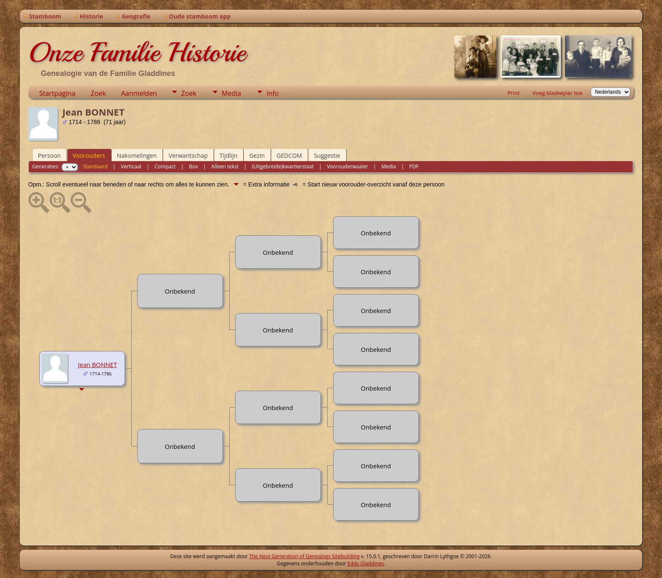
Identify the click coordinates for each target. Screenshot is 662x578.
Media (231, 93)
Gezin (257, 155)
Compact (165, 166)
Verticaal (131, 166)
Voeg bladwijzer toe (557, 93)
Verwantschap (187, 155)
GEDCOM (289, 155)
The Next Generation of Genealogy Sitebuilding (304, 556)
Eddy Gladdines (365, 563)
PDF (414, 166)
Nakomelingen (137, 155)
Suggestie (327, 155)
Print (513, 93)
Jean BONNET (97, 364)
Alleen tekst (225, 166)
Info (272, 93)
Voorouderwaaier (347, 166)
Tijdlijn (229, 155)
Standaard (95, 166)
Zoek (98, 93)
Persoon (49, 155)
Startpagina (57, 93)
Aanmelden (139, 93)
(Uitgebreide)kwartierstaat (283, 166)
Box (193, 166)
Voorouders (89, 155)
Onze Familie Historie (137, 52)
